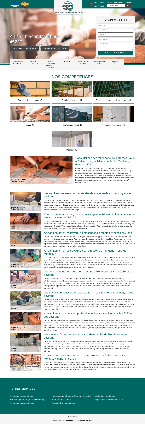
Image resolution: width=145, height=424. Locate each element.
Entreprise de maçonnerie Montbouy (22, 396)
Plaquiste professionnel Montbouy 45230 (108, 399)
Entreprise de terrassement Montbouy (23, 403)
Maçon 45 (67, 61)
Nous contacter (55, 48)
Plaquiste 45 (115, 61)
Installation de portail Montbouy (63, 396)
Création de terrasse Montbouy (105, 396)
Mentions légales (85, 421)
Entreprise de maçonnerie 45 (18, 62)
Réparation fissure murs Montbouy (64, 403)
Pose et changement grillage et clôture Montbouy (27, 399)
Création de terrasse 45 (34, 62)
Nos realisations (24, 48)
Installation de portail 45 (83, 62)
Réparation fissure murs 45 (99, 62)
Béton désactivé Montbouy (61, 399)
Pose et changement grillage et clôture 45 (50, 64)
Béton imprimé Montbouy (83, 396)
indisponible (99, 2)
